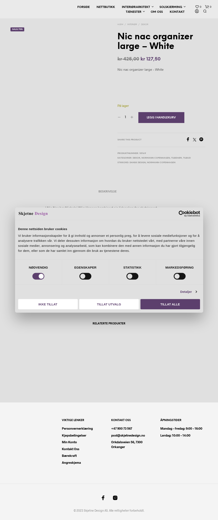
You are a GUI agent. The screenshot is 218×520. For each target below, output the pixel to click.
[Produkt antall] (125, 117)
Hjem (120, 24)
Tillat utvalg (109, 304)
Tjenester (133, 12)
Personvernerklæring (77, 428)
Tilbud (187, 158)
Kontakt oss (70, 449)
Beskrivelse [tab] (107, 191)
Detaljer (186, 291)
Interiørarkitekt (136, 7)
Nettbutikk (106, 7)
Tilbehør (176, 158)
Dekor (144, 24)
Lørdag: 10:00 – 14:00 (175, 435)
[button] (198, 7)
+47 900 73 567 (121, 428)
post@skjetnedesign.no (128, 435)
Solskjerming (170, 7)
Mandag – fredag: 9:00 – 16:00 (181, 428)
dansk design (138, 162)
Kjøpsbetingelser (74, 435)
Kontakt (177, 12)
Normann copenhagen (161, 162)
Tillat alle (170, 304)
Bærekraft (69, 455)
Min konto (69, 442)
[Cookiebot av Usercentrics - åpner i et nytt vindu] (181, 214)
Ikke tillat (47, 304)
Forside (83, 7)
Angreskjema (71, 462)
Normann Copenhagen (156, 158)
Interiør (132, 24)
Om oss (157, 12)
